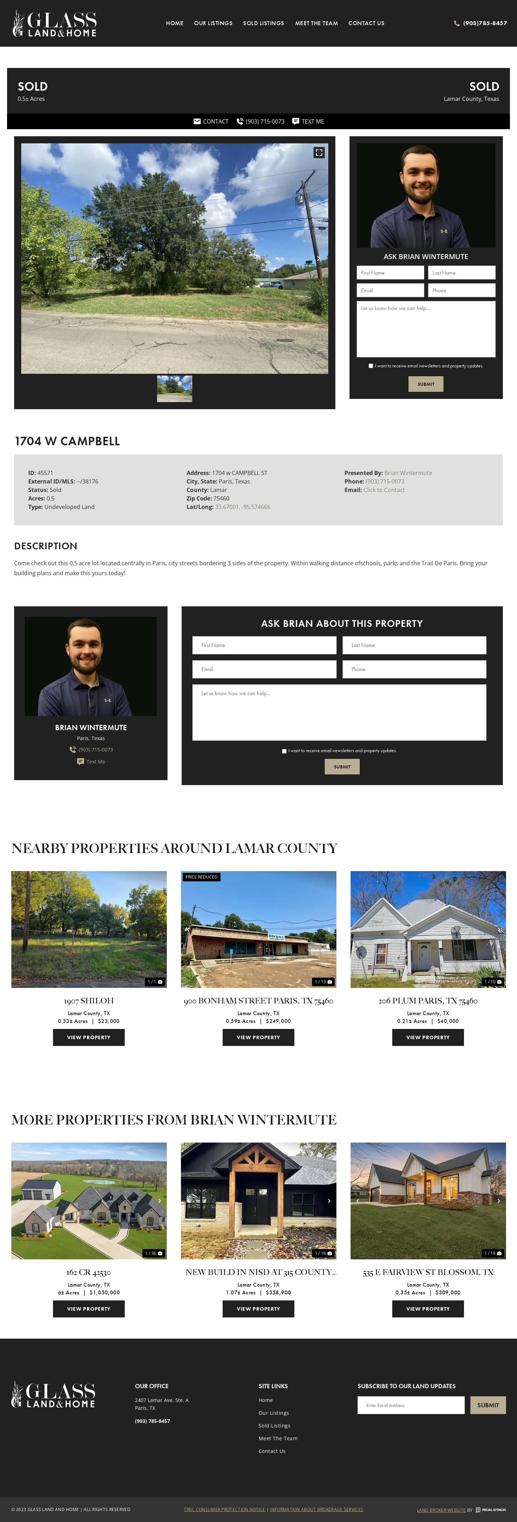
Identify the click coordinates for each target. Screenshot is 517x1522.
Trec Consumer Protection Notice (224, 1509)
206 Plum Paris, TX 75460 (428, 1001)
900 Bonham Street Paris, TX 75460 (258, 1001)
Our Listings (213, 23)
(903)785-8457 (485, 23)
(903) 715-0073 (385, 481)
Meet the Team (316, 23)
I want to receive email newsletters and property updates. (429, 365)
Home (174, 23)
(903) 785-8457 (152, 1421)
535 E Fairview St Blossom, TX (428, 1272)
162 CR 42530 (89, 1272)
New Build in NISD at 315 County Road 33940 (259, 1273)
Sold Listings (263, 23)
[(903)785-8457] (457, 23)
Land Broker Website (441, 1510)
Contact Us (366, 23)
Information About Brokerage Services (316, 1509)
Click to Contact (384, 490)
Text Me (90, 761)
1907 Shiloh (89, 1001)
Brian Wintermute (408, 473)
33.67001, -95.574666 (242, 507)
